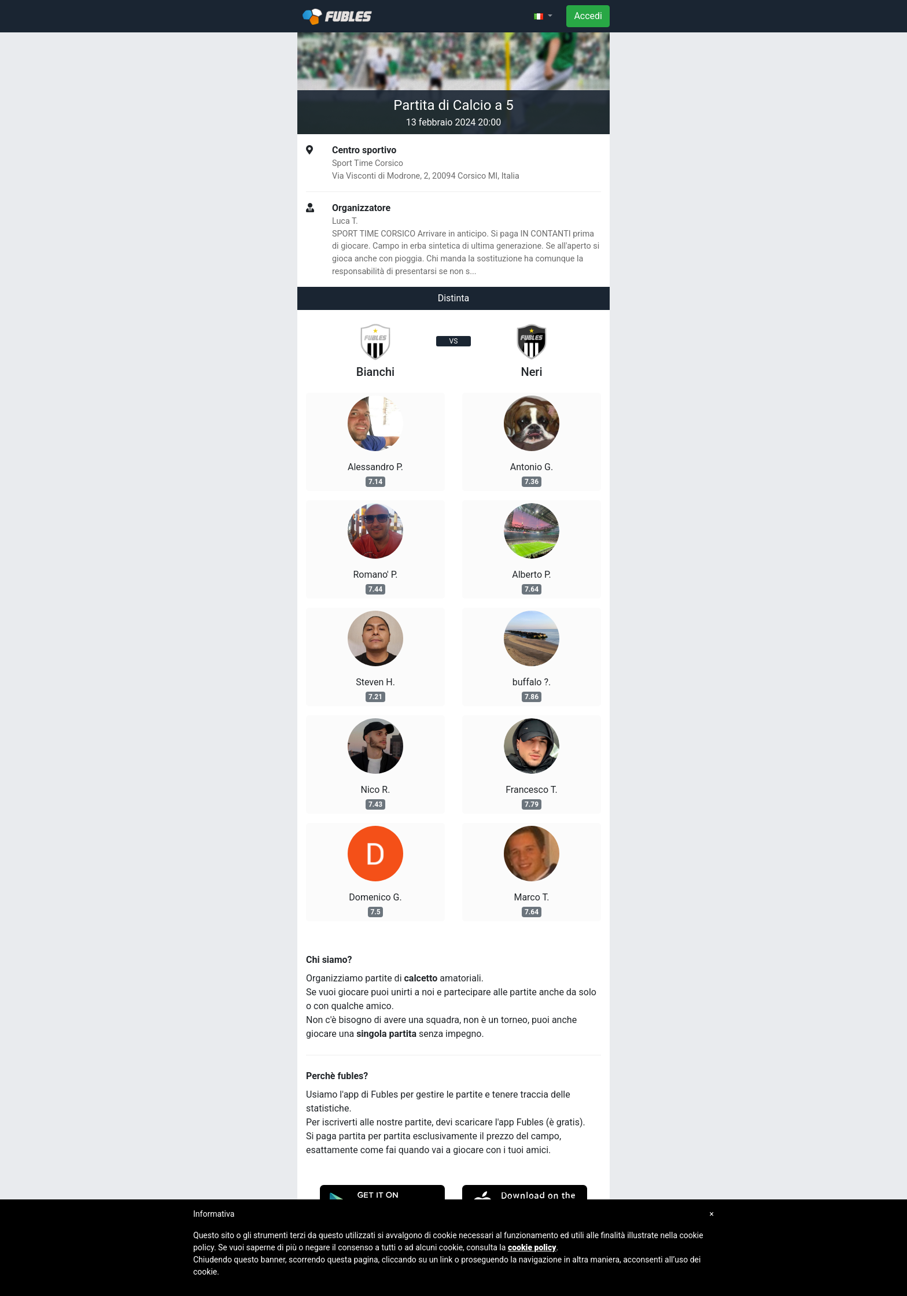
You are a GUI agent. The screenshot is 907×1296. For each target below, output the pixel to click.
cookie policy (532, 1247)
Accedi (588, 15)
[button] (543, 16)
